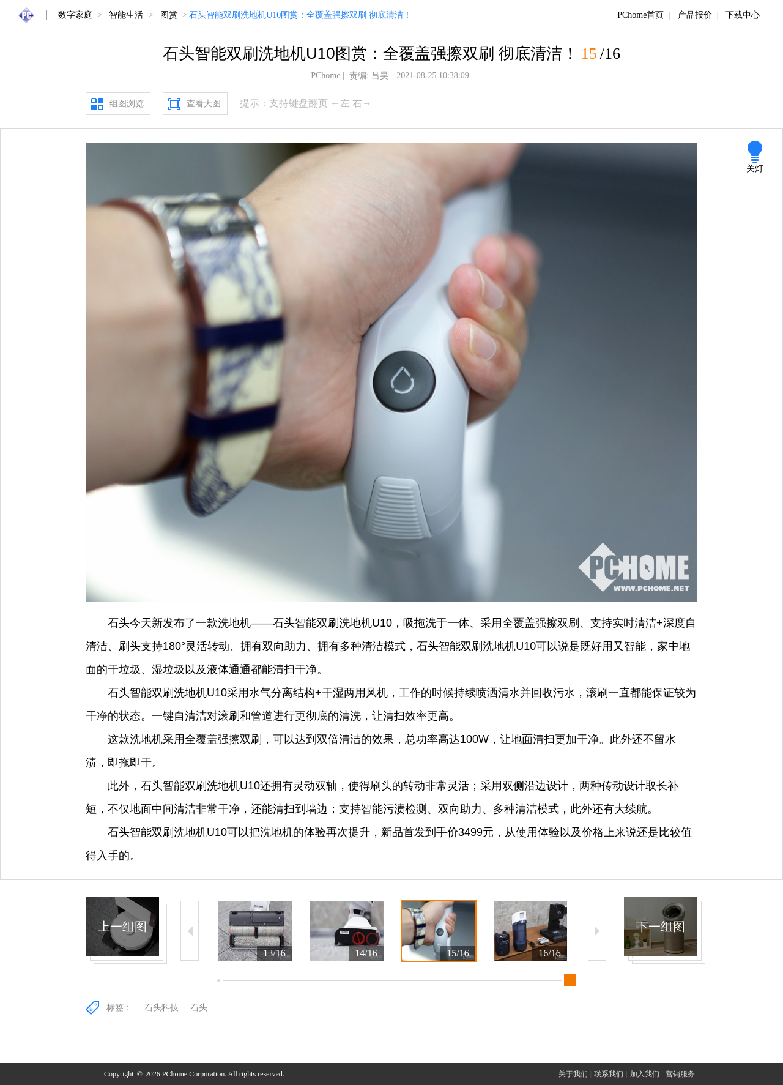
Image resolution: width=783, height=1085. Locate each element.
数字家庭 (75, 15)
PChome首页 (640, 15)
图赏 (168, 15)
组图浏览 (126, 103)
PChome (325, 75)
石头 (198, 1007)
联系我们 (608, 1074)
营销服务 (680, 1074)
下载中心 (742, 15)
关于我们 (573, 1074)
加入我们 (644, 1074)
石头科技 (161, 1007)
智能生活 (126, 15)
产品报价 (695, 15)
